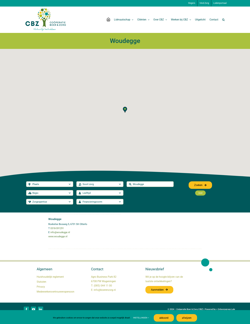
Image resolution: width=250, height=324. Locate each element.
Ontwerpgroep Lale (226, 309)
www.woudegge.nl (57, 236)
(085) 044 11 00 (103, 285)
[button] (223, 20)
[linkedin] (40, 309)
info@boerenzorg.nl (105, 289)
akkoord (163, 317)
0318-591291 (57, 228)
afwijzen (186, 317)
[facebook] (26, 309)
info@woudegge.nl (60, 232)
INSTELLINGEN (141, 317)
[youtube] (33, 309)
